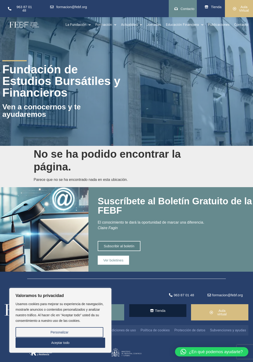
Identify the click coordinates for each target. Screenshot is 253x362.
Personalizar (59, 332)
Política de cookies (155, 330)
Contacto (241, 24)
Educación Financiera (184, 24)
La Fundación (78, 24)
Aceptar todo (60, 343)
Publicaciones (219, 24)
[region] (60, 320)
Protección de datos (189, 330)
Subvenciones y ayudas (228, 330)
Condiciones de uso (120, 330)
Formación (105, 24)
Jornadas (154, 24)
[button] (78, 24)
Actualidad (131, 24)
